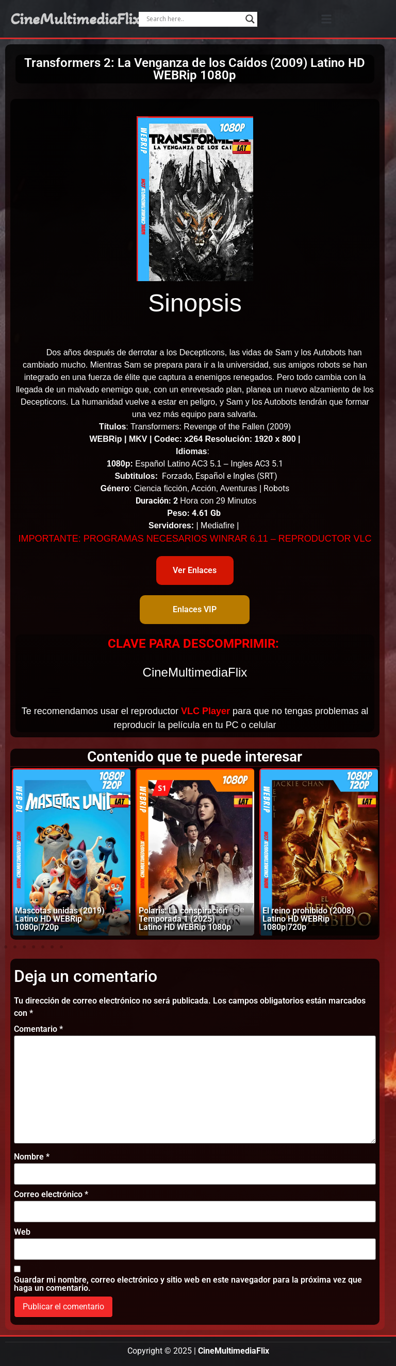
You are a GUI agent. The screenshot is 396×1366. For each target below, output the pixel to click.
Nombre (32, 1157)
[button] (326, 18)
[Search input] (193, 19)
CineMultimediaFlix (75, 19)
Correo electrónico (51, 1194)
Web (22, 1232)
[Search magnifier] (250, 19)
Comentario (38, 1029)
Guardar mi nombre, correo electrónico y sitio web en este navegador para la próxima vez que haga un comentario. (188, 1284)
